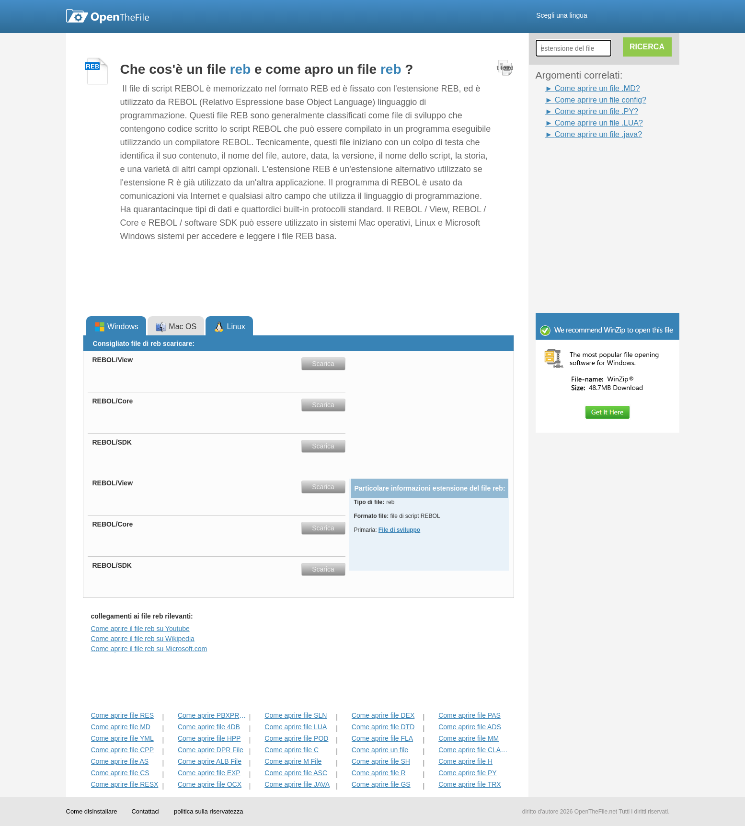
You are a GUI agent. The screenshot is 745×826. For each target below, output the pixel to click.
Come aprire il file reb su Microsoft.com (149, 649)
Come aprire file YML (122, 738)
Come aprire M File (292, 761)
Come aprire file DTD (383, 727)
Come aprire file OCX (209, 784)
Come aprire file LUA (295, 727)
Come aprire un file (380, 750)
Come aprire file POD (296, 738)
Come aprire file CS (120, 773)
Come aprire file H (465, 761)
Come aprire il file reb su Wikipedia (143, 638)
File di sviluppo (399, 530)
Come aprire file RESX (125, 784)
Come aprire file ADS (469, 727)
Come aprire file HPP (209, 738)
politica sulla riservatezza (208, 811)
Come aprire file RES (122, 715)
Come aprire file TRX (469, 784)
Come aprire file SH (381, 761)
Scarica (323, 363)
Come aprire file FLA (382, 738)
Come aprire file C (291, 750)
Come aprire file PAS (469, 715)
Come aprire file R (379, 773)
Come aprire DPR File (210, 750)
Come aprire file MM (468, 738)
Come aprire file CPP (122, 750)
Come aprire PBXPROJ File (212, 715)
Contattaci (145, 811)
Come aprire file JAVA (297, 784)
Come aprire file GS (381, 784)
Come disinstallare (91, 811)
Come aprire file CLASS (473, 750)
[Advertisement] (593, 162)
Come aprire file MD (120, 727)
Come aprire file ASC (295, 773)
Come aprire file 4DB (209, 727)
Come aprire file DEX (383, 715)
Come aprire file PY (467, 773)
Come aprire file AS (120, 761)
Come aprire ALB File (209, 761)
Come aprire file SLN (295, 715)
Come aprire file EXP (209, 773)
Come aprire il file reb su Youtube (140, 628)
